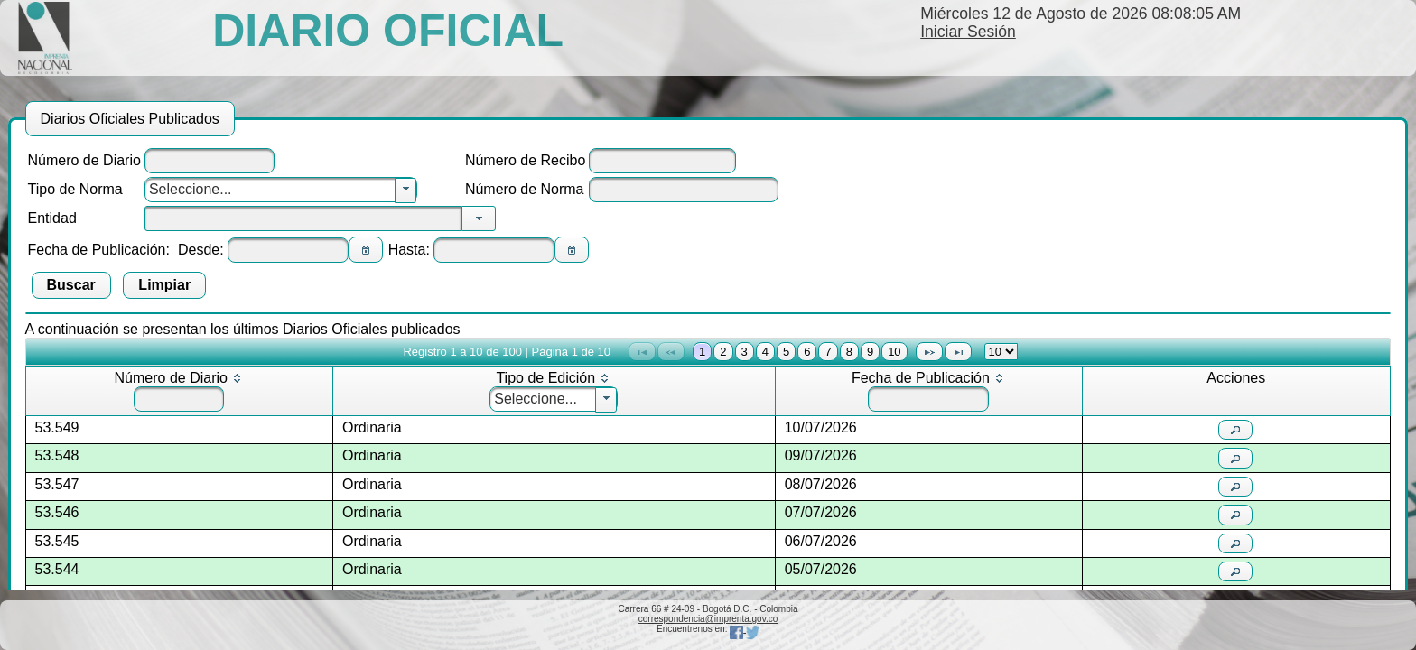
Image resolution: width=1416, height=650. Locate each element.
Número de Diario (84, 160)
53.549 (57, 427)
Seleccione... (190, 189)
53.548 (57, 455)
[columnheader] (178, 391)
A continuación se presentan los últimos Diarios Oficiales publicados (243, 329)
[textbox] (209, 160)
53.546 (57, 512)
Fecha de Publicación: (99, 249)
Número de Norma (524, 189)
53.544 (57, 569)
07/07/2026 (821, 512)
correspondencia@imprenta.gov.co (708, 619)
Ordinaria (372, 427)
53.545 (57, 541)
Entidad (52, 218)
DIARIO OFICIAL (388, 30)
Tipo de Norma (75, 189)
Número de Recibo (525, 160)
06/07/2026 (821, 541)
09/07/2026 (821, 455)
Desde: (201, 249)
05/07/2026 (821, 569)
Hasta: (409, 249)
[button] (366, 250)
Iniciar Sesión (968, 32)
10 (894, 351)
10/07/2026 (821, 427)
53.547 (57, 484)
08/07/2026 (821, 484)
